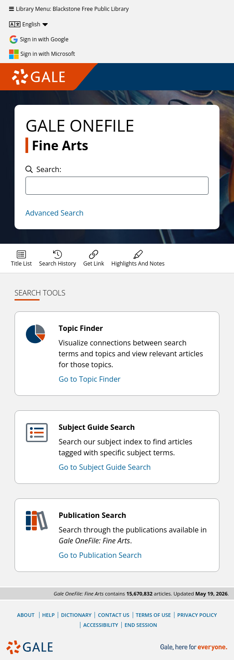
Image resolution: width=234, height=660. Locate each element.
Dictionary (76, 614)
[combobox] (117, 186)
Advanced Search (54, 213)
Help (48, 614)
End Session (140, 624)
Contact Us (113, 614)
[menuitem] (21, 258)
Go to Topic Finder (89, 379)
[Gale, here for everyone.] (194, 647)
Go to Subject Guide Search (105, 467)
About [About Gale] (26, 614)
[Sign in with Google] (39, 39)
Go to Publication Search (100, 555)
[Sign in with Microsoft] (42, 54)
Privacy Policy (197, 614)
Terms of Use (153, 614)
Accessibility (100, 624)
